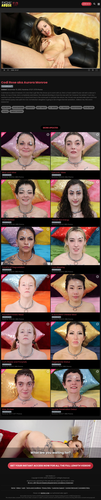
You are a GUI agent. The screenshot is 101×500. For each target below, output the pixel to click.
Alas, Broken (8, 409)
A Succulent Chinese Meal (64, 314)
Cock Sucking (18, 108)
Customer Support (58, 488)
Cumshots (30, 108)
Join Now (86, 4)
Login (23, 488)
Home (13, 488)
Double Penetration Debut (64, 409)
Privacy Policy (46, 488)
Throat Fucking (16, 111)
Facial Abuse (88, 108)
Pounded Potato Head (13, 314)
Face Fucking (76, 108)
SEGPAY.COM (45, 493)
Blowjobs (6, 108)
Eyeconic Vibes (59, 172)
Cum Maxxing (58, 267)
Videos (18, 488)
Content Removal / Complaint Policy (78, 488)
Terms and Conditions (33, 488)
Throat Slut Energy (60, 220)
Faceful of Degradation (13, 267)
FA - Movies (53, 108)
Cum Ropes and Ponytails (14, 362)
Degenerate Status (61, 362)
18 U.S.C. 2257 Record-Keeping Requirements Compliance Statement (50, 483)
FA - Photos (64, 108)
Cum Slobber (8, 220)
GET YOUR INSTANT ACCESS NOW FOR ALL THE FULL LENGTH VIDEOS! (50, 465)
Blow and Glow (9, 172)
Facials (5, 111)
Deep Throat (41, 108)
